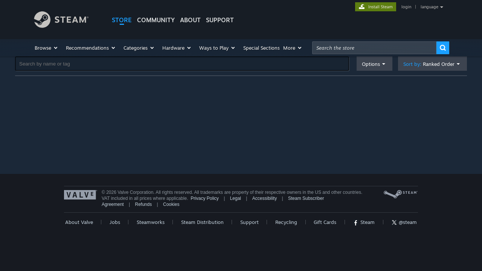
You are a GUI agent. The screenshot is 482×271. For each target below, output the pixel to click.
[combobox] (374, 47)
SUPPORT (220, 20)
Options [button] (371, 64)
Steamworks (151, 222)
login (406, 6)
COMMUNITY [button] (156, 20)
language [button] (429, 6)
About (190, 20)
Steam (364, 222)
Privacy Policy (205, 198)
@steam (404, 222)
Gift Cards (325, 222)
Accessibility (264, 198)
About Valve (79, 222)
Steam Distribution (202, 222)
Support (249, 222)
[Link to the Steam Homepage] (67, 20)
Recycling (286, 222)
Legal (235, 198)
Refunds (143, 204)
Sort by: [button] (429, 64)
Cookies (171, 204)
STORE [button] (122, 20)
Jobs (115, 222)
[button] (46, 47)
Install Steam (380, 6)
